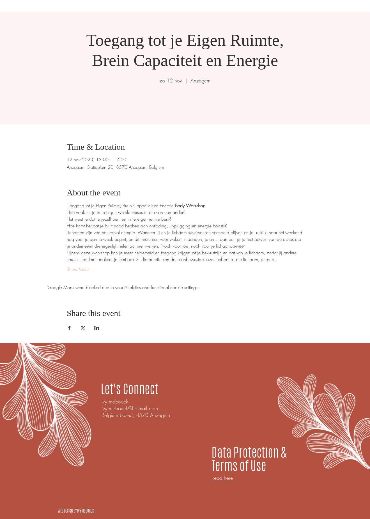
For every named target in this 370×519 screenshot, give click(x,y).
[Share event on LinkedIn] (97, 328)
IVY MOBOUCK (86, 511)
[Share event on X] (83, 328)
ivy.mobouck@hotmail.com (130, 408)
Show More (78, 269)
